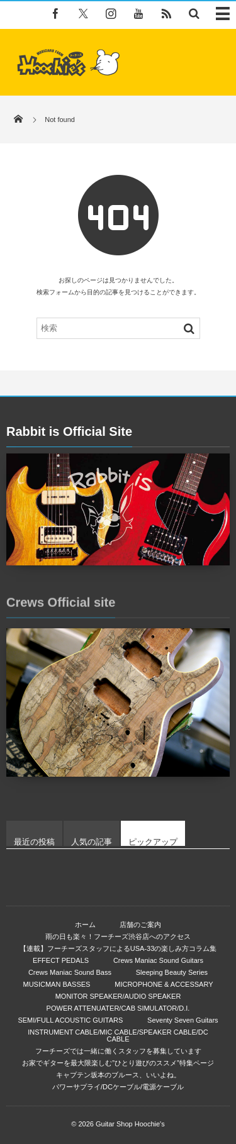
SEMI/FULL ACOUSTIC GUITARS (70, 1020)
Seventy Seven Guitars (182, 1020)
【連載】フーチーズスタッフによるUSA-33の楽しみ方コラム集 (118, 948)
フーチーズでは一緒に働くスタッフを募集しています (118, 1051)
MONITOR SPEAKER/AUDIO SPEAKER (118, 996)
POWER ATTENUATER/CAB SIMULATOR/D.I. (118, 1008)
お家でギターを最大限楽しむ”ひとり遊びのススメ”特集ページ (117, 1063)
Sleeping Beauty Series (172, 972)
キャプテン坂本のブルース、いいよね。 (118, 1075)
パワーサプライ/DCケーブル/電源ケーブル (118, 1087)
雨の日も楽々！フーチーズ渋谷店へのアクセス (118, 936)
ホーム (85, 924)
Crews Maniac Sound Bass (69, 972)
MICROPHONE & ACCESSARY (164, 984)
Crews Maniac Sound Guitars (158, 960)
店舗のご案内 (140, 924)
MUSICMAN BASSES (56, 984)
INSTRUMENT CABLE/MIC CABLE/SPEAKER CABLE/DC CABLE (118, 1035)
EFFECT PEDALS (61, 960)
